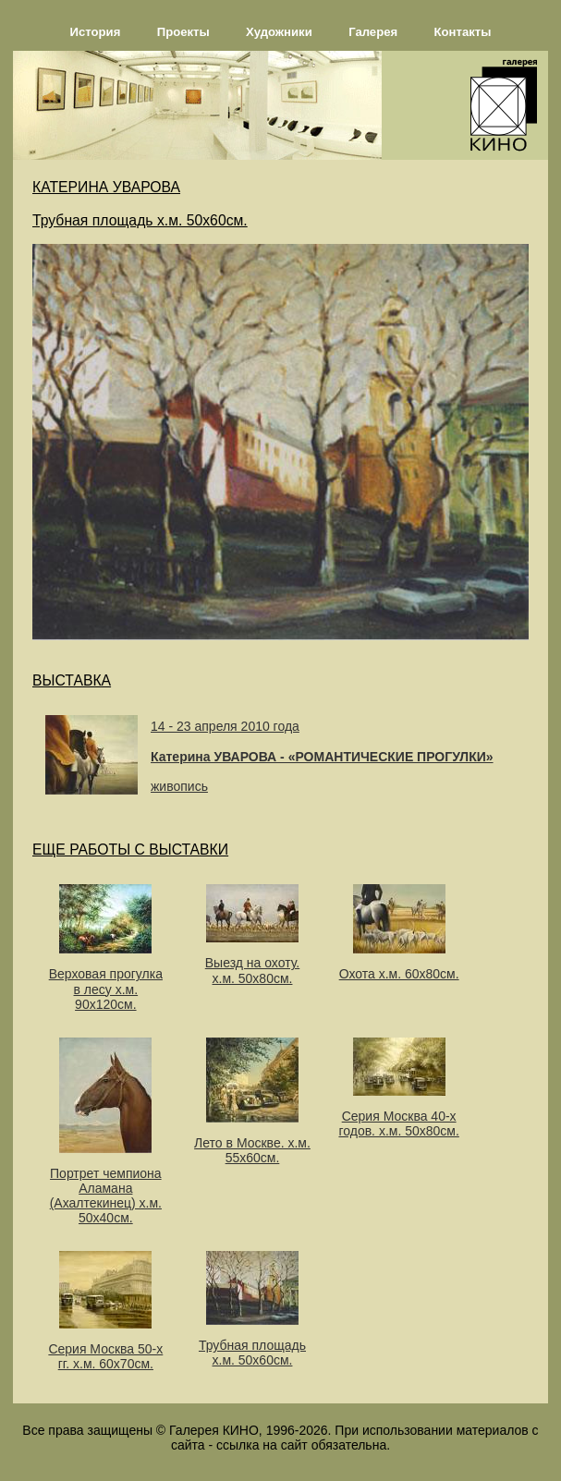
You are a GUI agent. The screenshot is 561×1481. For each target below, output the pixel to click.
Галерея (372, 32)
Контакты (463, 32)
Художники (279, 32)
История (95, 32)
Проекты (183, 32)
